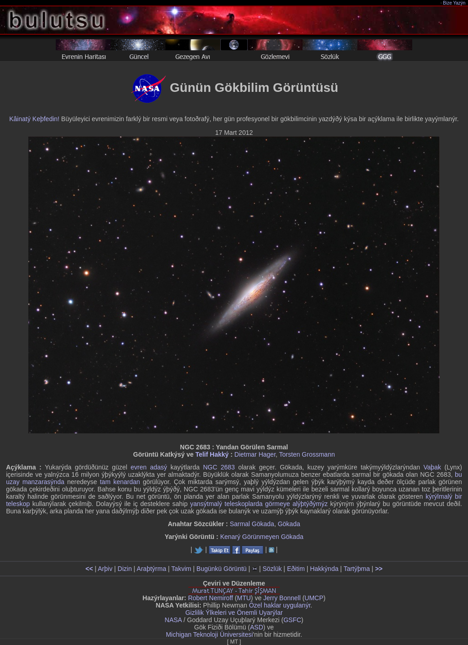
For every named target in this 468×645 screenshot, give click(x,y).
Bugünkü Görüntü (222, 568)
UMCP (313, 598)
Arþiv (105, 568)
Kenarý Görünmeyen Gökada (261, 536)
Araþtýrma (151, 568)
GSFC (292, 620)
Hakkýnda (324, 568)
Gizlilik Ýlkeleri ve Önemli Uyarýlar (233, 612)
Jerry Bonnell (282, 598)
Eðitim (296, 568)
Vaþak (432, 467)
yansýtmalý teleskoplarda (226, 503)
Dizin (124, 568)
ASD (256, 627)
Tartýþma (357, 568)
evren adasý (149, 467)
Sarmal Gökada (252, 524)
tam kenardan (120, 481)
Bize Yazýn (454, 2)
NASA (173, 620)
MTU (244, 598)
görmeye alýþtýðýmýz (296, 503)
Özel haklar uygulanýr (280, 605)
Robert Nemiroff (210, 598)
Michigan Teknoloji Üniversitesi (209, 634)
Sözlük (272, 568)
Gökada (289, 524)
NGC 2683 (219, 467)
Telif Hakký (212, 454)
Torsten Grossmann (307, 454)
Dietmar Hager (255, 454)
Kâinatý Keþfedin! (34, 119)
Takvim (181, 568)
